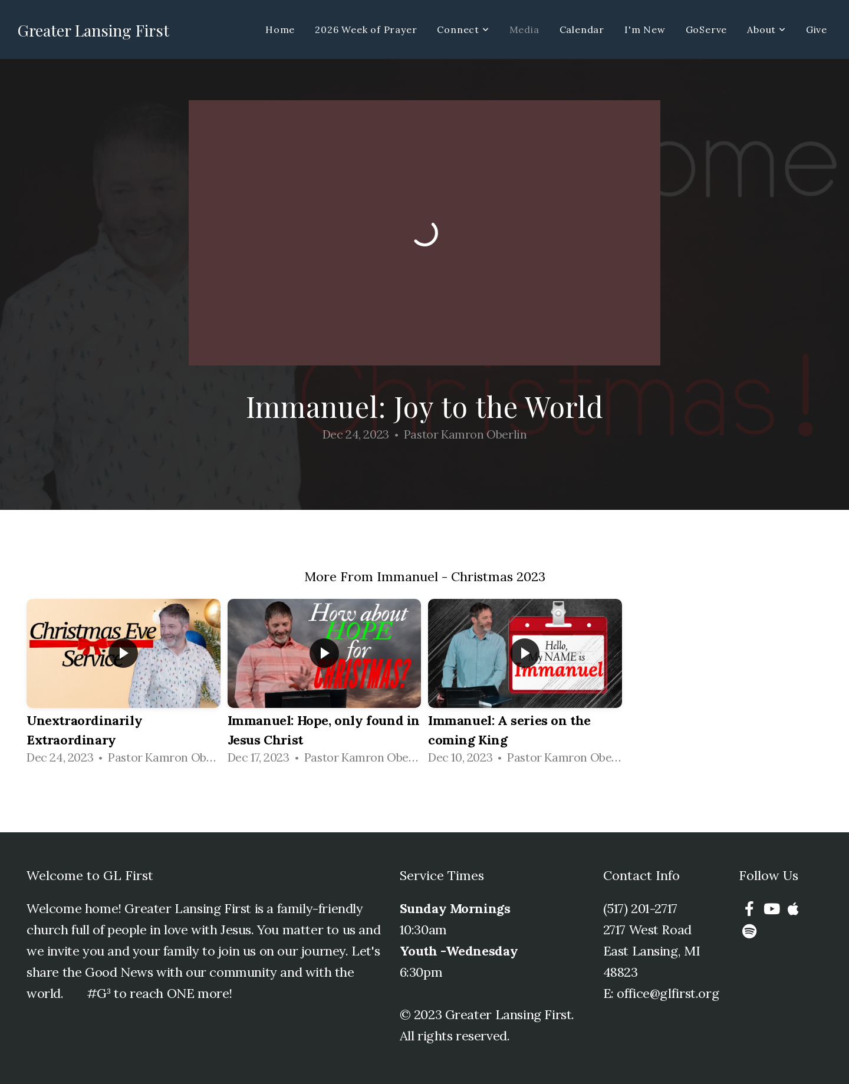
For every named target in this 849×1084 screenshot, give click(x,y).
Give (816, 29)
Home (280, 29)
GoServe (707, 29)
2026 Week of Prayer (366, 29)
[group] (124, 685)
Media (524, 29)
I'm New (645, 29)
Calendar (582, 29)
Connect (463, 29)
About (766, 29)
